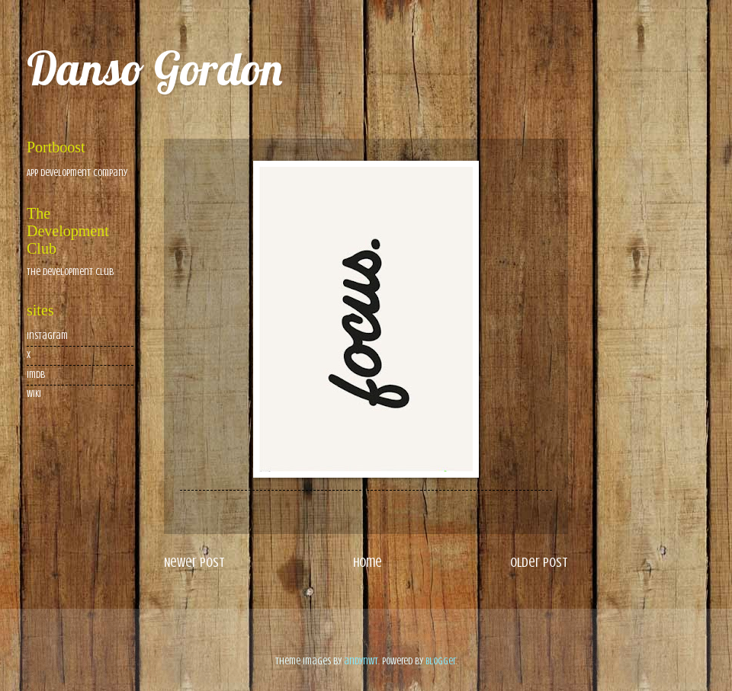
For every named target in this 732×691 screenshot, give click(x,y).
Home (367, 562)
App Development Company (77, 173)
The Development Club (70, 272)
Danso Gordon (154, 68)
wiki (34, 394)
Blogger (440, 661)
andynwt (361, 661)
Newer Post (194, 562)
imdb (36, 374)
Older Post (539, 562)
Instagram (47, 336)
